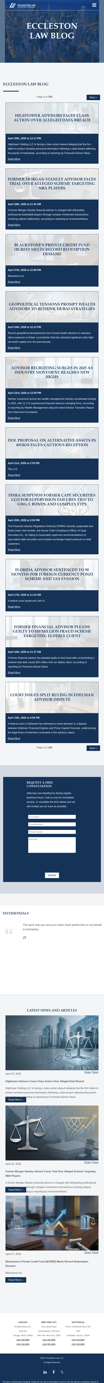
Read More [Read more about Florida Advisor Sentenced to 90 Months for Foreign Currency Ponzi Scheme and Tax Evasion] (14, 606)
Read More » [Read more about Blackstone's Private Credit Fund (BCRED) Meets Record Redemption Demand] (15, 1280)
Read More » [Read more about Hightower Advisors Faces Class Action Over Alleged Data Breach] (15, 1099)
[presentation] (52, 862)
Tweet (95, 1072)
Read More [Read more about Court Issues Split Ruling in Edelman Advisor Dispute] (14, 738)
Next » (93, 97)
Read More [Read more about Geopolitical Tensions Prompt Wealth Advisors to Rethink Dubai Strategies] (14, 347)
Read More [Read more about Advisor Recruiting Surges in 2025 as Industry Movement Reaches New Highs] (14, 418)
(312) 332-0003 (22, 1344)
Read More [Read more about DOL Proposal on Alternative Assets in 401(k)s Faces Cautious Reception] (14, 475)
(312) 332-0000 (22, 1340)
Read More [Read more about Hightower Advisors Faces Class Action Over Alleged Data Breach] (14, 159)
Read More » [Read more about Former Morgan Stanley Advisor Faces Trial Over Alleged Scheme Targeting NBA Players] (15, 1189)
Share (87, 1072)
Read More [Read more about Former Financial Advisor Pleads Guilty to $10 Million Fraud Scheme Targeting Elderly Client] (14, 672)
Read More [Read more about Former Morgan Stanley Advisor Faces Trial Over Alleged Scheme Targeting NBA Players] (14, 225)
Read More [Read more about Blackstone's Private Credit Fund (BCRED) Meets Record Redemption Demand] (14, 282)
